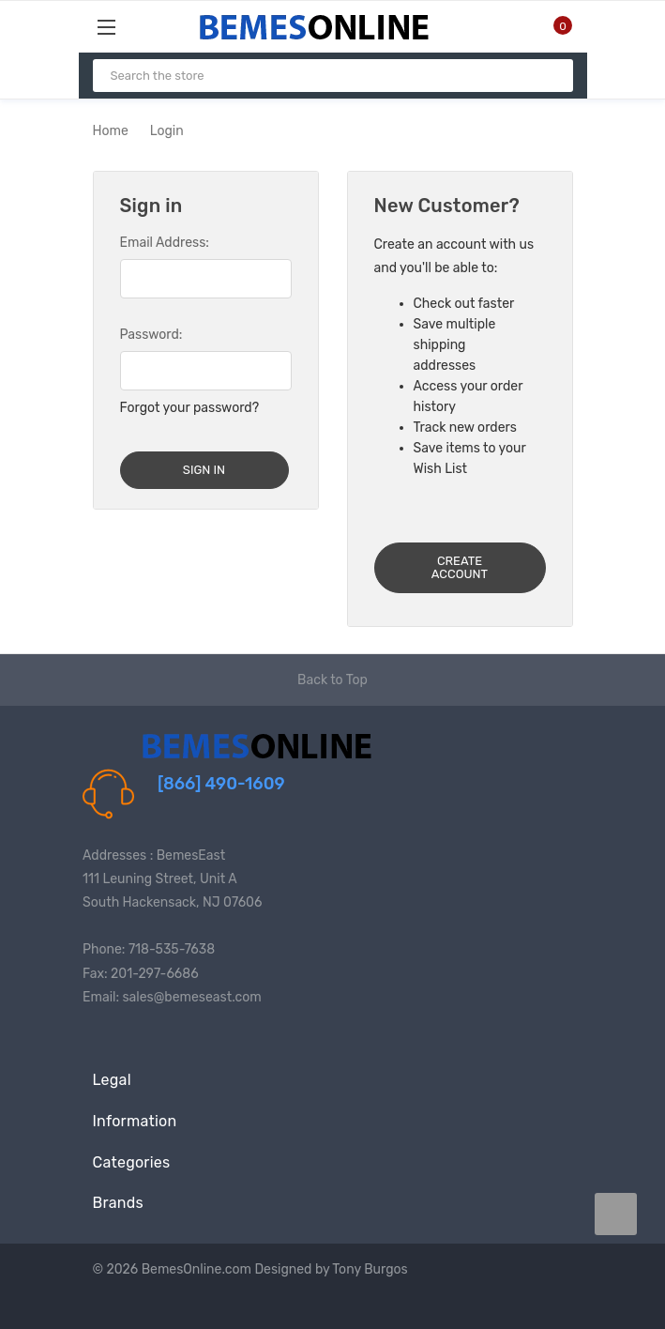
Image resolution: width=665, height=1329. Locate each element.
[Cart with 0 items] (551, 26)
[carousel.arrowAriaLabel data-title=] (616, 1214)
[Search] (551, 75)
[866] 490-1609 (221, 783)
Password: (151, 335)
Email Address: (164, 243)
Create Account (459, 567)
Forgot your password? (190, 408)
